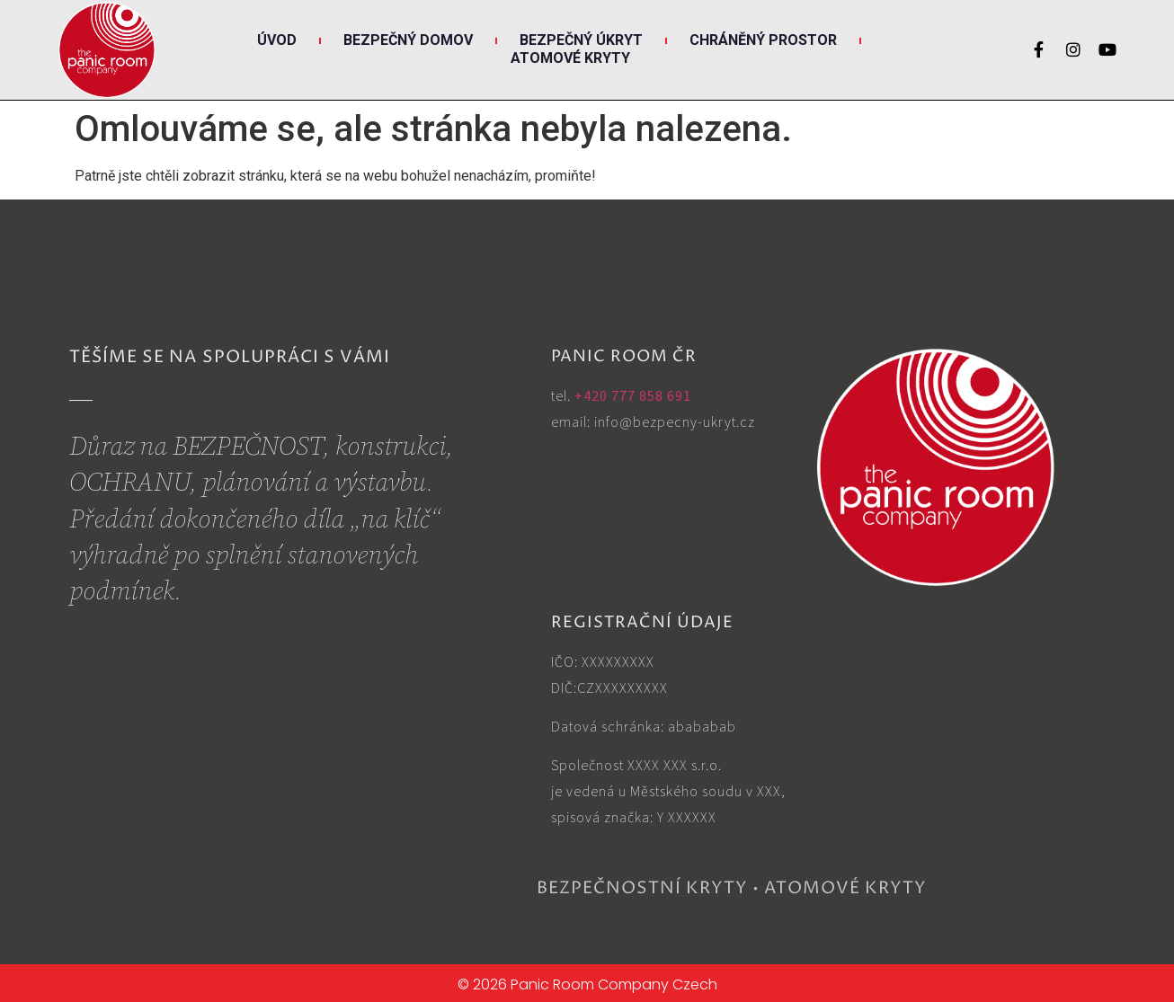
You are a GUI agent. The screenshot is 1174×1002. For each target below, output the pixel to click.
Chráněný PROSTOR (763, 40)
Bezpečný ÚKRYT (581, 40)
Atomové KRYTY (570, 58)
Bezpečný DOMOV (408, 40)
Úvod (277, 40)
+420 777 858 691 (632, 395)
